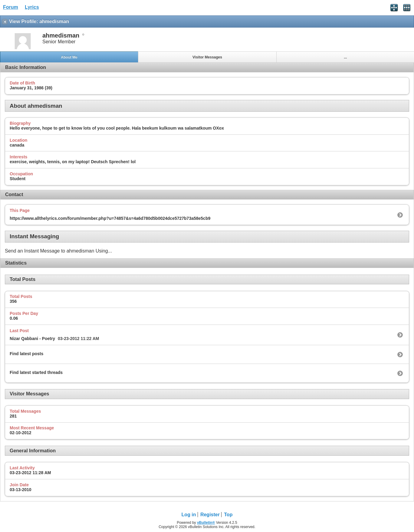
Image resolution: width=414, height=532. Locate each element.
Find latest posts (26, 353)
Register (210, 514)
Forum (10, 7)
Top (228, 514)
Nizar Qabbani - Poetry (32, 338)
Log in (189, 514)
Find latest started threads (36, 372)
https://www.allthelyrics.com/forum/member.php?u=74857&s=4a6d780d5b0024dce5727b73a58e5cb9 (110, 218)
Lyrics (32, 7)
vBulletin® (206, 522)
